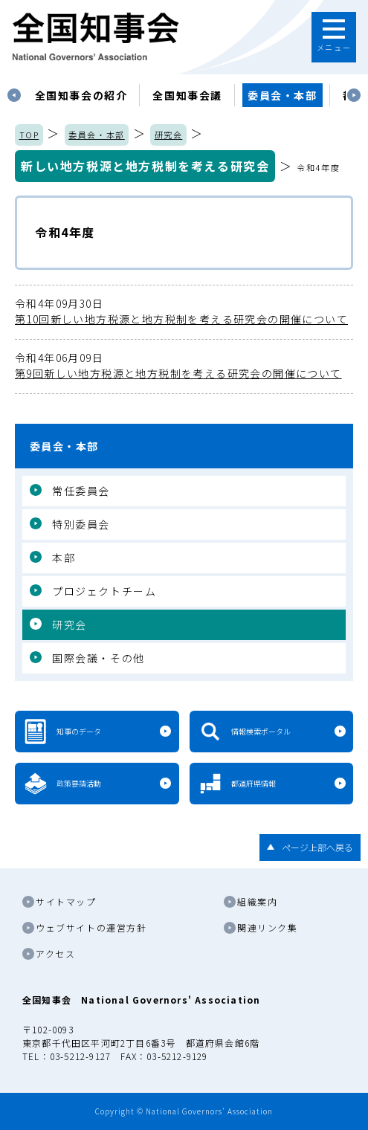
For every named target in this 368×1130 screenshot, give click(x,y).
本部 (63, 557)
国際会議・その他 (98, 657)
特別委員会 (81, 524)
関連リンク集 (267, 927)
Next (354, 95)
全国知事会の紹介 (81, 95)
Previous (14, 95)
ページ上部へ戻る (317, 847)
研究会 (169, 135)
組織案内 (257, 901)
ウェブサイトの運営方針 (91, 927)
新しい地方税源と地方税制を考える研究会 (145, 166)
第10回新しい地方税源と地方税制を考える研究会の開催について (184, 311)
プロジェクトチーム (104, 591)
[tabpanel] (81, 95)
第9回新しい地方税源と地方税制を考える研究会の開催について (184, 365)
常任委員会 (81, 490)
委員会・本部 (282, 95)
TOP (29, 135)
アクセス (55, 953)
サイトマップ (66, 901)
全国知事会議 (187, 95)
